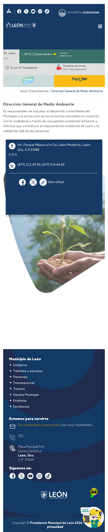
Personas (20, 377)
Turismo (19, 389)
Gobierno (20, 365)
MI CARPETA (83, 12)
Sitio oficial (56, 182)
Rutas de (24, 67)
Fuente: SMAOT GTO (65, 54)
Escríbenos (21, 407)
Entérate (20, 401)
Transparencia (23, 383)
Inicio (24, 91)
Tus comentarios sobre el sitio (39, 425)
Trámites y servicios (28, 371)
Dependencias (39, 91)
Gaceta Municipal (26, 395)
